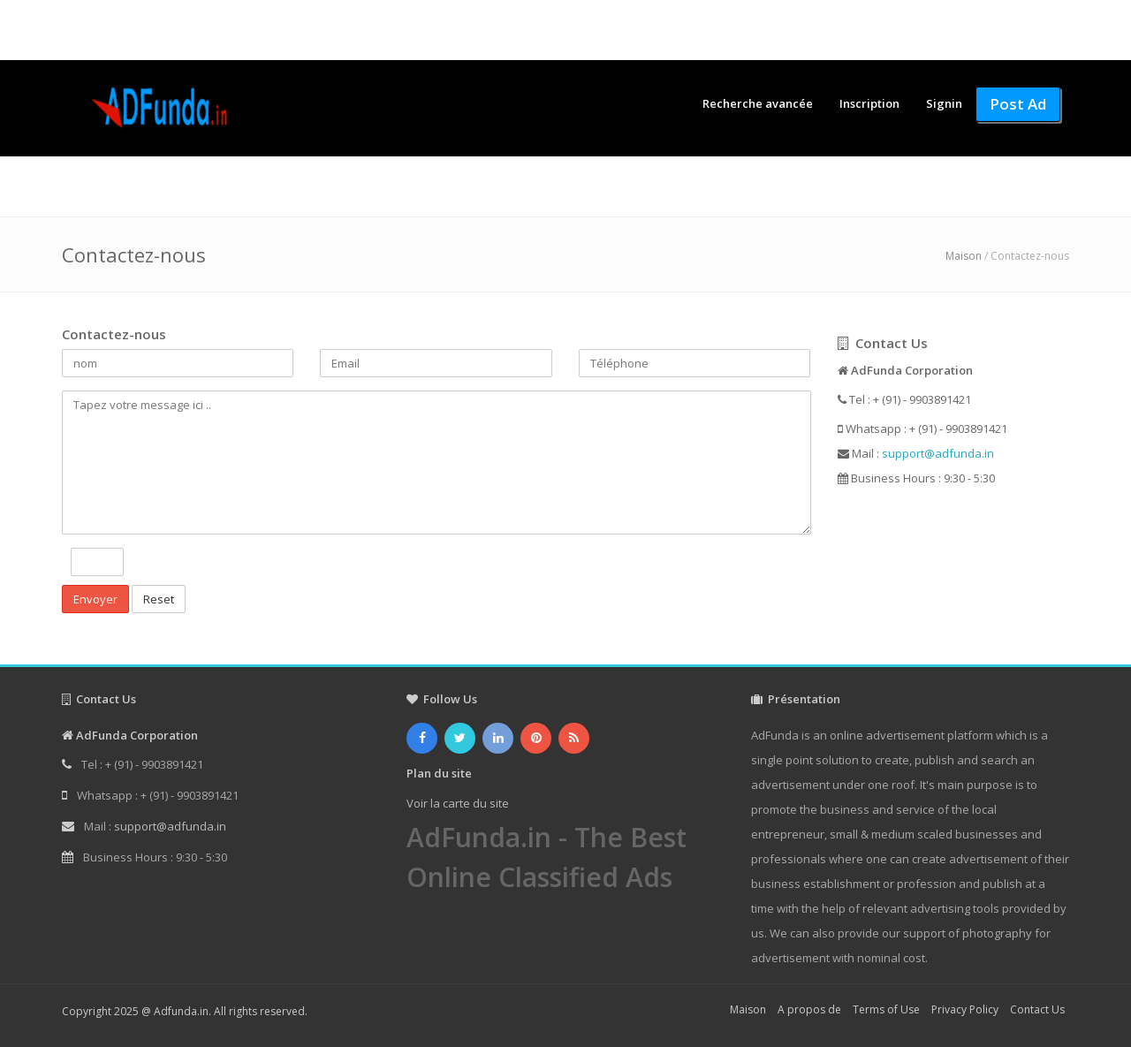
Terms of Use (886, 1009)
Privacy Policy (964, 1009)
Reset (158, 599)
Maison (963, 255)
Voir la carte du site (457, 803)
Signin (944, 103)
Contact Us (1037, 1009)
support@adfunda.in (938, 453)
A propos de (809, 1009)
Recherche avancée (757, 103)
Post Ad (1018, 104)
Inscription (869, 103)
